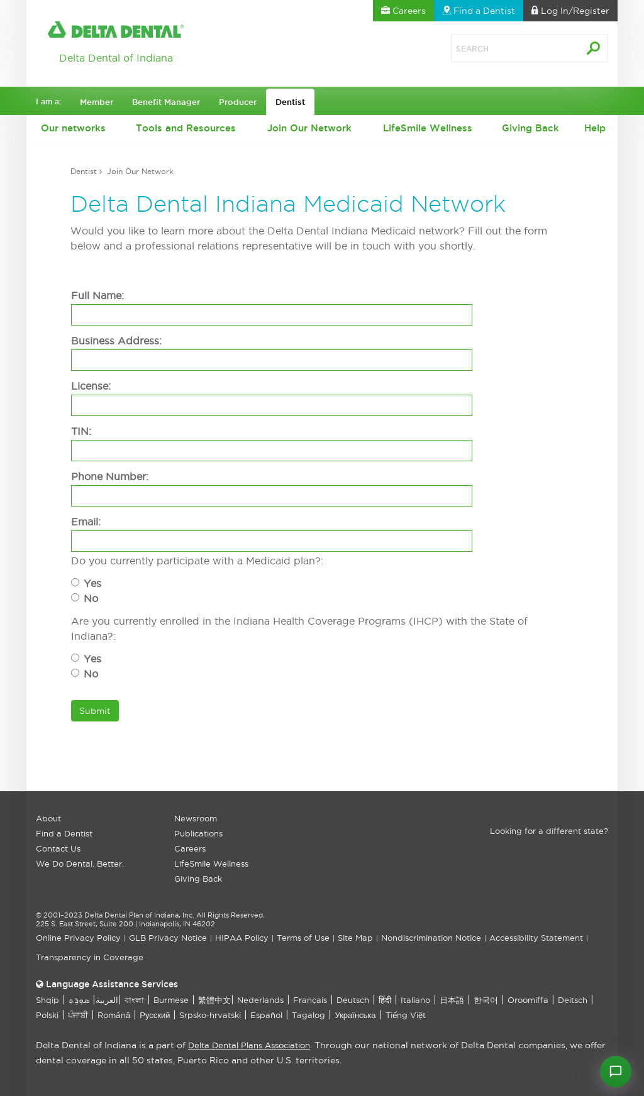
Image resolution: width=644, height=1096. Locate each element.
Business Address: (116, 340)
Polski (47, 1015)
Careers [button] (403, 11)
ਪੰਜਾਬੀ (78, 1015)
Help (595, 128)
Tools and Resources (186, 128)
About (48, 818)
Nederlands (260, 999)
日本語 (452, 999)
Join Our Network (309, 128)
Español (266, 1015)
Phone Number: (109, 476)
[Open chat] (615, 1071)
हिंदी (385, 999)
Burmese (171, 999)
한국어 (486, 999)
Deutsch (352, 999)
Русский (155, 1015)
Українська (355, 1015)
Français (310, 999)
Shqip (47, 999)
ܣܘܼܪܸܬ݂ (79, 999)
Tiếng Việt (406, 1015)
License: (91, 386)
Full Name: (97, 295)
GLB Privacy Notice (168, 937)
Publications (198, 833)
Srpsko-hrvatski (210, 1015)
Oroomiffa (528, 999)
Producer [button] (238, 101)
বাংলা (134, 999)
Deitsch (572, 999)
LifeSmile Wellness (427, 128)
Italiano (415, 999)
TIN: (81, 431)
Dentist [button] (290, 101)
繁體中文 (214, 999)
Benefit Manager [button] (166, 101)
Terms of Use (303, 937)
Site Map (355, 937)
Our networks (73, 128)
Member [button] (96, 101)
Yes (92, 583)
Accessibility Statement (536, 937)
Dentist (83, 171)
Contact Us (58, 848)
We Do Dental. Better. (80, 863)
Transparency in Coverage (89, 957)
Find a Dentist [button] (478, 11)
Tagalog (308, 1015)
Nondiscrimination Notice (431, 937)
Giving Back (530, 128)
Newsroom (195, 818)
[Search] (501, 48)
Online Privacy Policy (78, 937)
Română (113, 1015)
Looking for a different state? (549, 830)
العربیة (107, 999)
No (91, 598)
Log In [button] (570, 11)
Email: (86, 521)
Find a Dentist (64, 833)
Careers (190, 848)
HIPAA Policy (242, 937)
